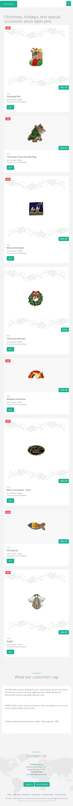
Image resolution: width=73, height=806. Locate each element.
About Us (26, 794)
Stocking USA (13, 96)
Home (9, 794)
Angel (10, 641)
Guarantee (35, 794)
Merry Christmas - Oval (18, 490)
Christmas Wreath (16, 338)
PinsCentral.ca (8, 4)
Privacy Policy (60, 794)
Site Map (17, 794)
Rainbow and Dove (16, 399)
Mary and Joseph (15, 247)
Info (10, 107)
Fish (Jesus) (12, 550)
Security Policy (47, 794)
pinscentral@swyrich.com (36, 774)
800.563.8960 (42, 784)
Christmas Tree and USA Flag (21, 156)
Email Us (29, 784)
